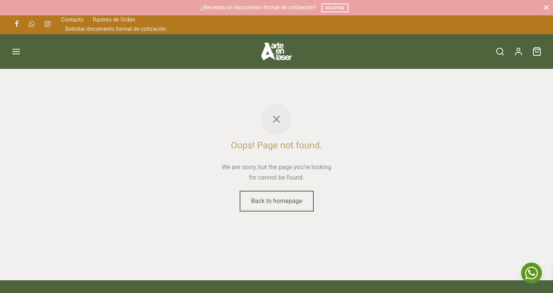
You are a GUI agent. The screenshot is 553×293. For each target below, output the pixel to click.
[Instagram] (47, 24)
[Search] (500, 51)
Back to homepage (276, 201)
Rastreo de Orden (114, 20)
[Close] (546, 7)
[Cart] (536, 51)
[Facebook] (17, 24)
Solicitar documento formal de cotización (115, 29)
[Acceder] (518, 51)
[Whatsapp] (32, 24)
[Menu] (16, 51)
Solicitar (334, 8)
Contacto (72, 20)
